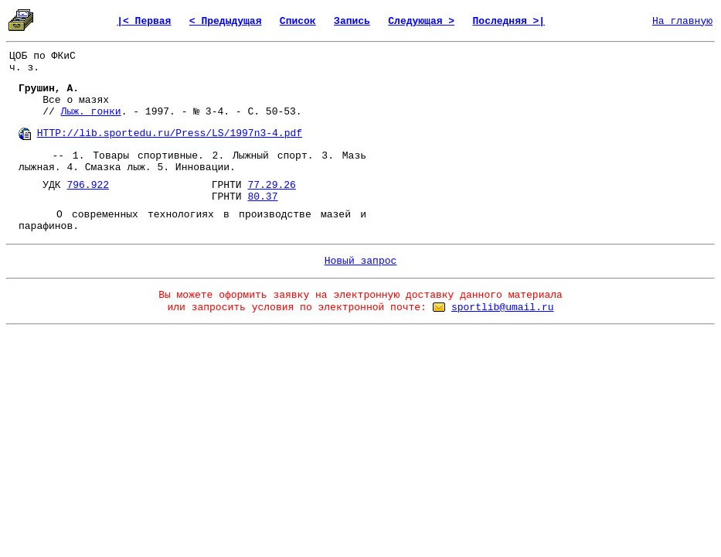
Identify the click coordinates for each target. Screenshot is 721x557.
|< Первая (144, 21)
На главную (682, 21)
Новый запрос (361, 261)
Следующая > (421, 21)
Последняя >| (509, 21)
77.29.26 (271, 185)
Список (298, 21)
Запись (352, 21)
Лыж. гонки (91, 112)
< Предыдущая (225, 21)
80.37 (262, 197)
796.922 (87, 185)
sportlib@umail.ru (502, 307)
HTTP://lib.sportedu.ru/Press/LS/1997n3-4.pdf (169, 133)
